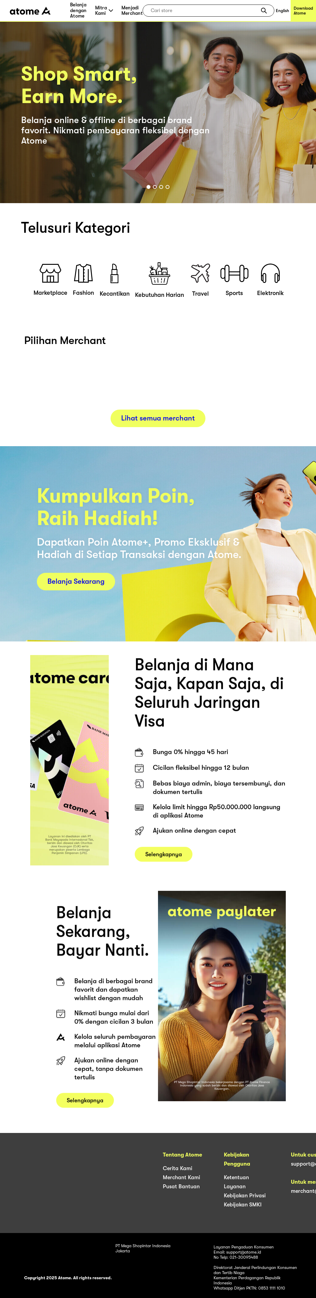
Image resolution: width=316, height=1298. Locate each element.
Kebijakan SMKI (243, 1205)
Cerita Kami (177, 1168)
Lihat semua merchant (158, 418)
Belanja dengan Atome (78, 10)
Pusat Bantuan (181, 1186)
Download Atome (303, 10)
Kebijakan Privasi (245, 1196)
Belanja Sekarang (76, 581)
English (282, 10)
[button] (264, 11)
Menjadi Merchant (132, 10)
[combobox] (204, 11)
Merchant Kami (181, 1177)
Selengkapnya (163, 861)
